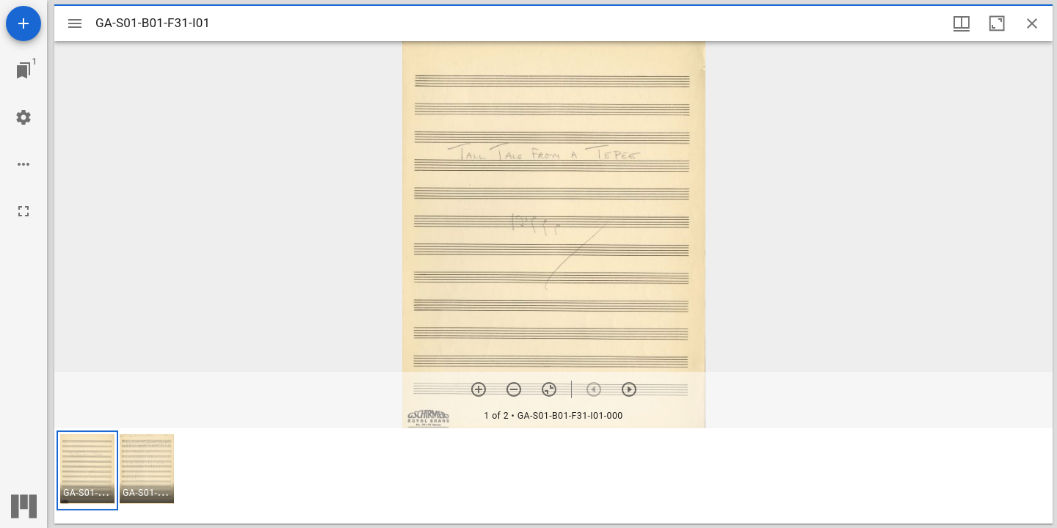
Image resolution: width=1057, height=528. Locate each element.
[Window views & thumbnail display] (961, 23)
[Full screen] (23, 211)
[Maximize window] (996, 23)
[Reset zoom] (549, 389)
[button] (87, 470)
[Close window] (1032, 23)
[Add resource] (23, 23)
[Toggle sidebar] (74, 23)
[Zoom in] (478, 389)
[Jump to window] (23, 70)
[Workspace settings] (23, 117)
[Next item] (629, 389)
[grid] (553, 476)
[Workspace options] (23, 164)
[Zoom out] (513, 389)
